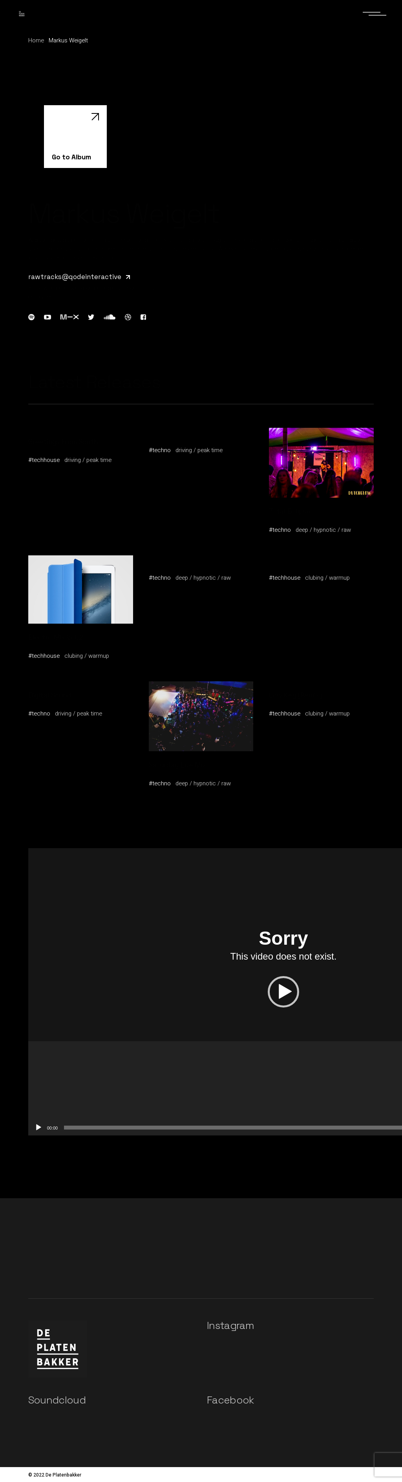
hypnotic (325, 530)
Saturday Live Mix (177, 765)
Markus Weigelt (53, 449)
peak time (98, 460)
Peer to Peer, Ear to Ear (186, 431)
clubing (73, 656)
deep (302, 530)
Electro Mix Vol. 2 (55, 637)
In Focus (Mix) (291, 559)
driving (72, 460)
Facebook (230, 1400)
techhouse (46, 460)
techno (161, 450)
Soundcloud (57, 1400)
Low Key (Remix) (295, 695)
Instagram (230, 1325)
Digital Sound (49, 695)
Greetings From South (63, 441)
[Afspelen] (38, 1128)
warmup (98, 656)
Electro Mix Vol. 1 (176, 559)
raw (346, 530)
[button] (283, 991)
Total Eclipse (290, 511)
